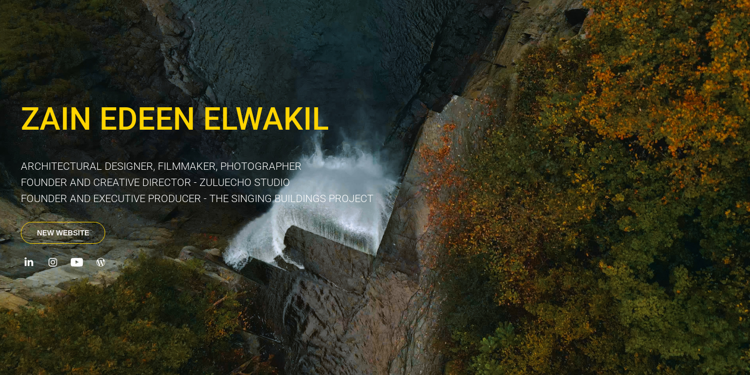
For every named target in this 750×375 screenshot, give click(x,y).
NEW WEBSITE (63, 233)
